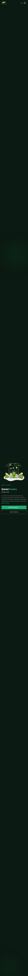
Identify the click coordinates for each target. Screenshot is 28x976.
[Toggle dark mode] (21, 2)
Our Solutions (13, 507)
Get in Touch (14, 512)
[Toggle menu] (24, 2)
